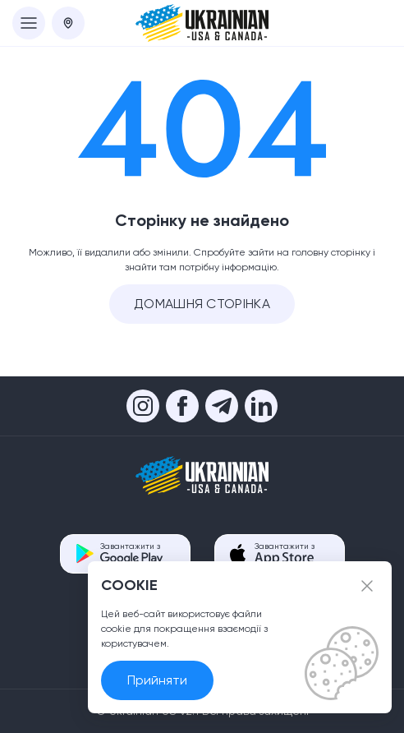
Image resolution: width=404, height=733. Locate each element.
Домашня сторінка (202, 303)
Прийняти (157, 680)
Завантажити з (131, 553)
